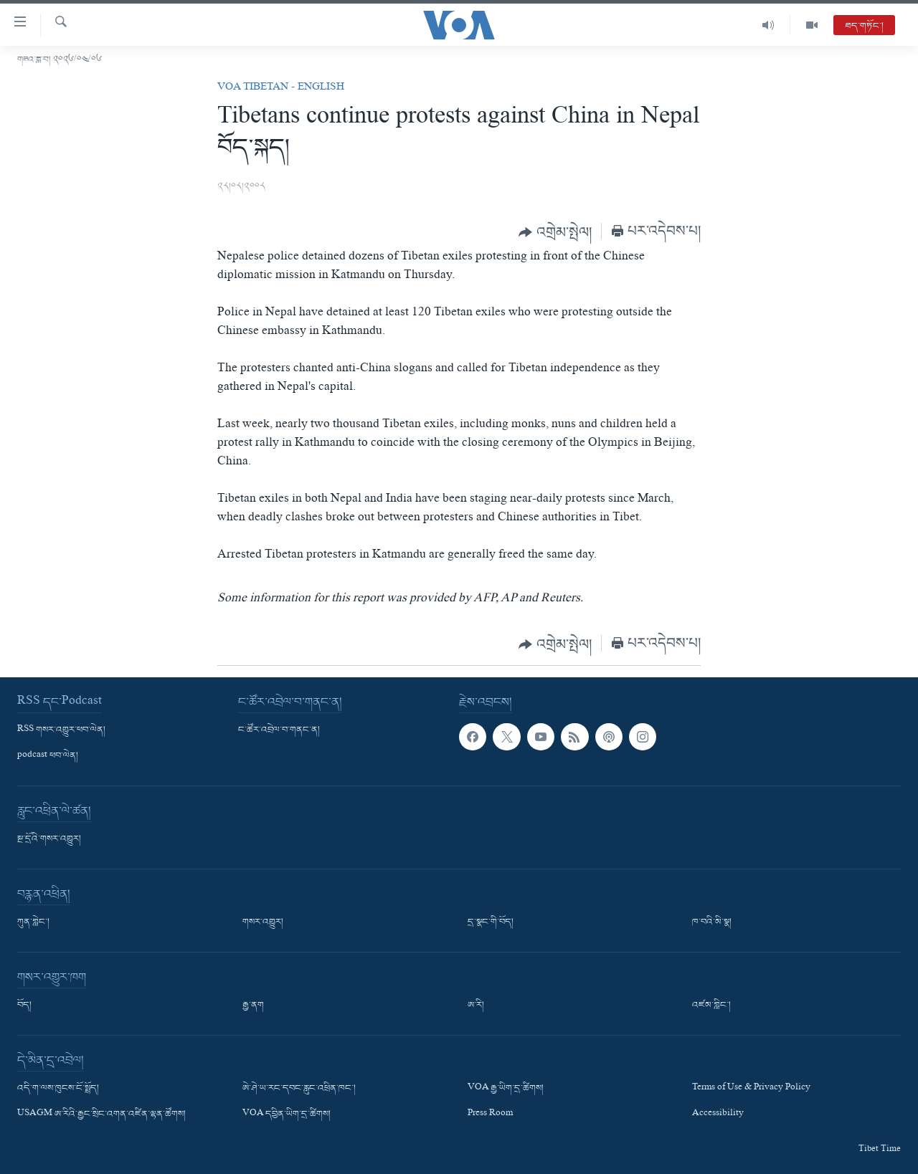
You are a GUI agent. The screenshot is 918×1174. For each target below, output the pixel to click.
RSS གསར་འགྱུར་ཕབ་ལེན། (61, 730)
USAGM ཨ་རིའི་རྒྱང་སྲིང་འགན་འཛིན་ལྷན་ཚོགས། (101, 1115)
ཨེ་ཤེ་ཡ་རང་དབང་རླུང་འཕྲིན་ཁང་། (299, 1089)
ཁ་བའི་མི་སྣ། (712, 922)
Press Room (490, 1115)
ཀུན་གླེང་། (33, 922)
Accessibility (718, 1115)
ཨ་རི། (476, 1005)
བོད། (24, 1005)
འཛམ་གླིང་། (711, 1005)
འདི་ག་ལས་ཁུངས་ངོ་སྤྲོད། (58, 1089)
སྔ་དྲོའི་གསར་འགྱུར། (49, 839)
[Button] (555, 232)
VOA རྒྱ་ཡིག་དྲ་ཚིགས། (506, 1089)
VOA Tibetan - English (280, 88)
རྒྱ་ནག (253, 1005)
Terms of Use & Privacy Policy (751, 1089)
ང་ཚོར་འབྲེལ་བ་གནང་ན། (279, 730)
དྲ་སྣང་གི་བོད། (491, 922)
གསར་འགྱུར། (262, 922)
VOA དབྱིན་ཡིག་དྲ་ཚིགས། (286, 1115)
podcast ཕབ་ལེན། (47, 756)
